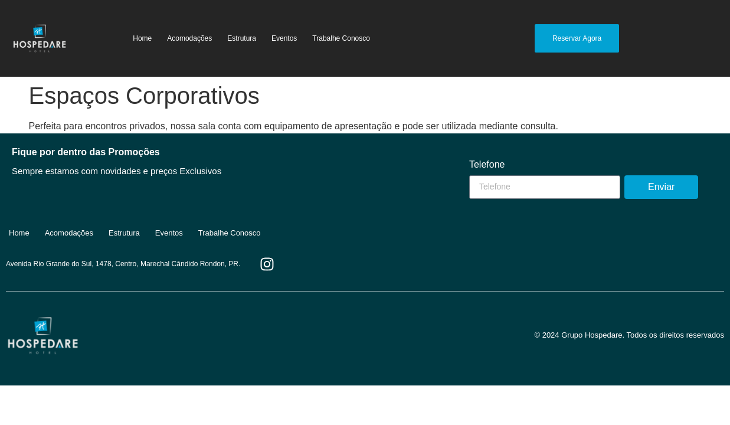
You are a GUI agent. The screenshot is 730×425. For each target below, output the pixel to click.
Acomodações (189, 38)
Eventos (284, 38)
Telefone (487, 164)
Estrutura (241, 38)
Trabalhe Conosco (341, 38)
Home (142, 38)
